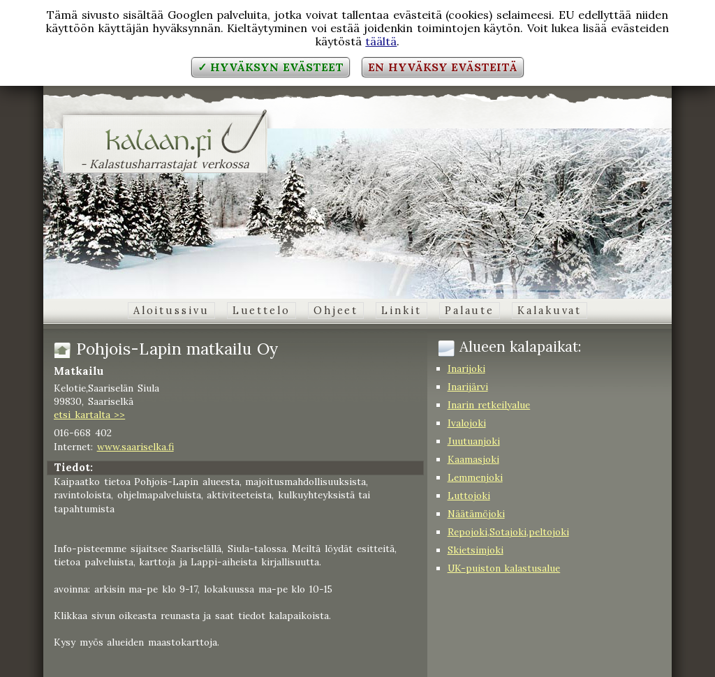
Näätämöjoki (476, 513)
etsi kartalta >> (89, 414)
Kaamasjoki (473, 459)
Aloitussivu (171, 310)
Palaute (469, 310)
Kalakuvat (549, 310)
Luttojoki (469, 495)
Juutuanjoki (474, 441)
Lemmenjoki (475, 477)
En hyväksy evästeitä (442, 67)
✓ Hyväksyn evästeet (271, 67)
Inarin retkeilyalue (489, 405)
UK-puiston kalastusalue (504, 568)
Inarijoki (466, 368)
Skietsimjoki (475, 550)
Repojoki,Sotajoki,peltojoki (508, 532)
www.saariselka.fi (135, 446)
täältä (381, 41)
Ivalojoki (467, 423)
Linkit (401, 310)
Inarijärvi (468, 386)
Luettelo (261, 310)
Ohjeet (336, 310)
